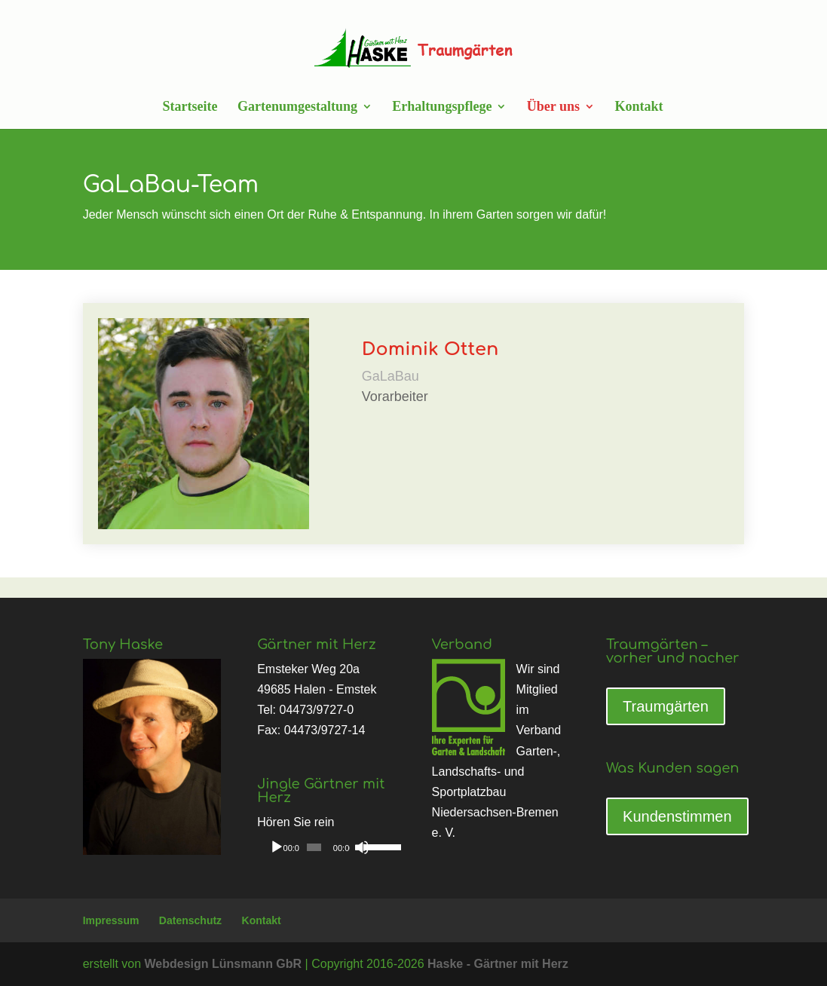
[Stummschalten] (361, 847)
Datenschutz (190, 920)
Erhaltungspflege (442, 107)
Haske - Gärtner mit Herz (497, 963)
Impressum (111, 920)
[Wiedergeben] (276, 847)
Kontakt (638, 107)
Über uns (553, 107)
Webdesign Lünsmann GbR (223, 963)
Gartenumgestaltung (297, 107)
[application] (326, 847)
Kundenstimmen (677, 816)
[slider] (313, 847)
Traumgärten (666, 706)
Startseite (189, 107)
